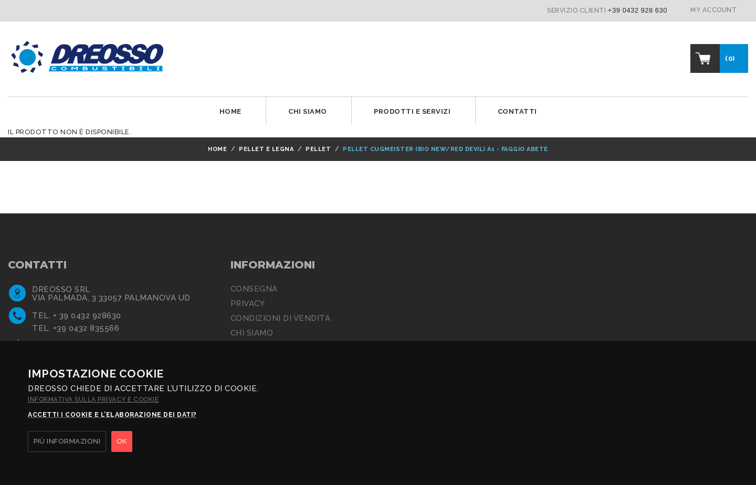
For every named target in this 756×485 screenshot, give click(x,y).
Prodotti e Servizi (412, 111)
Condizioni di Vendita (280, 318)
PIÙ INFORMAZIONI (67, 441)
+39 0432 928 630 (637, 10)
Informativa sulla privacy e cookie (93, 399)
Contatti (517, 111)
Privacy (247, 303)
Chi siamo (307, 111)
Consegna (254, 289)
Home (230, 111)
